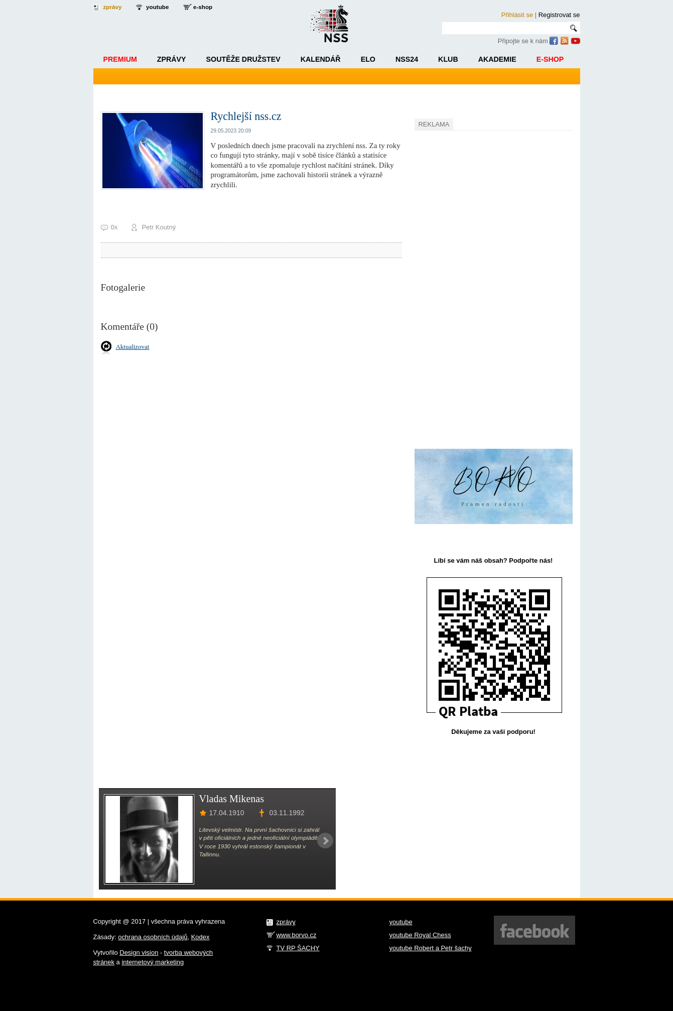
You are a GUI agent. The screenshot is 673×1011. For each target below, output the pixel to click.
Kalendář (321, 59)
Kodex (200, 937)
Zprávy (171, 59)
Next (325, 841)
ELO (368, 59)
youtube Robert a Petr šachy (430, 948)
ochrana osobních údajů (152, 937)
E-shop (550, 59)
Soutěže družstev (243, 59)
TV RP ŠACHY (298, 948)
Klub (448, 59)
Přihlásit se (517, 15)
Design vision (138, 952)
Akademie (497, 59)
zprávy (112, 7)
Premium (120, 59)
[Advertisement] (490, 284)
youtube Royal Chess (420, 935)
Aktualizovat (133, 346)
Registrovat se (559, 15)
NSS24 (406, 59)
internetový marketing (152, 962)
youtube (157, 7)
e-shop (202, 7)
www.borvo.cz (297, 935)
